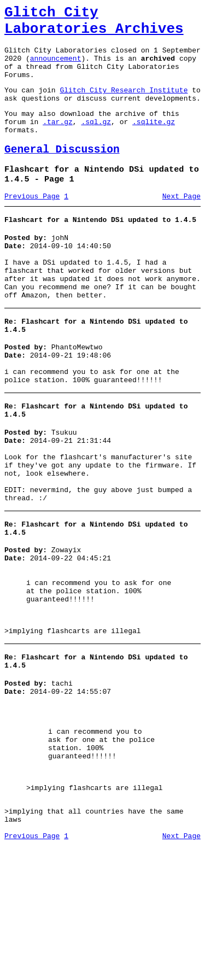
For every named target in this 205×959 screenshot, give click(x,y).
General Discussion (62, 172)
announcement (55, 68)
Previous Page (32, 224)
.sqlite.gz (153, 141)
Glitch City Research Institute (124, 104)
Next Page (181, 224)
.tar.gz (58, 141)
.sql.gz (96, 141)
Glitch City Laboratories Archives (94, 24)
